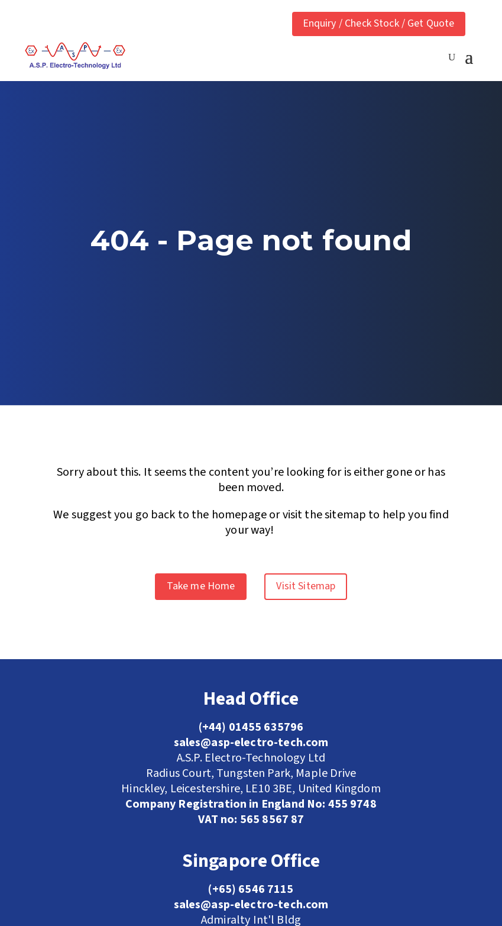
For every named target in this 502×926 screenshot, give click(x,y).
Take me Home (201, 586)
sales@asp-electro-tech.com (251, 904)
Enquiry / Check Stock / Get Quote (379, 23)
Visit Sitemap (305, 586)
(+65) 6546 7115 (250, 889)
